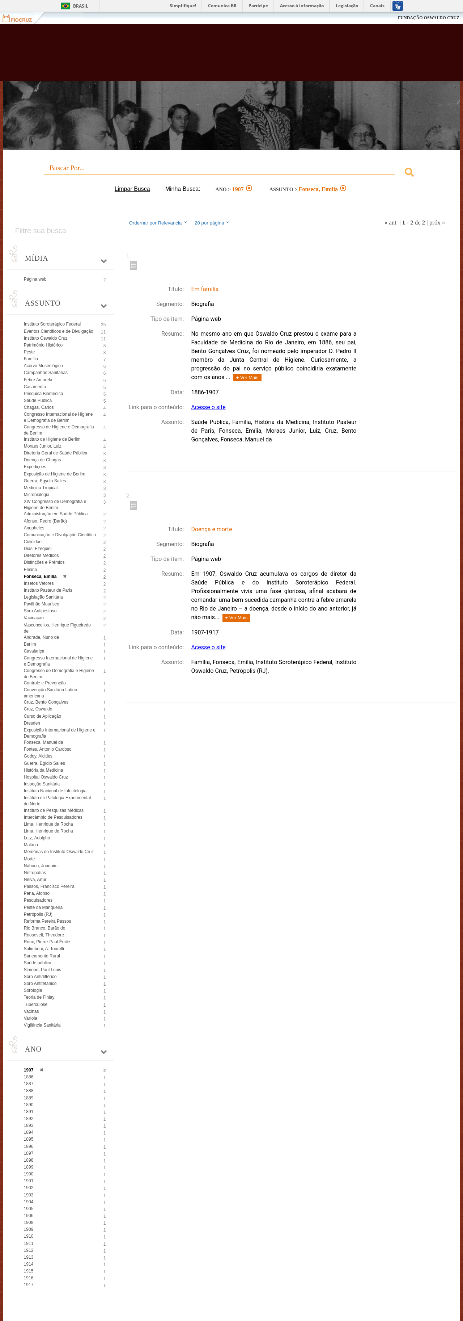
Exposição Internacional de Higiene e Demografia (59, 733)
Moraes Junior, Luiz (42, 446)
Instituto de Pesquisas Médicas (54, 810)
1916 (29, 1277)
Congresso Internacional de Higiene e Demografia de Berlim (58, 417)
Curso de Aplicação (42, 716)
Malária (31, 844)
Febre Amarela (38, 379)
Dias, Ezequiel (38, 548)
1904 (29, 1201)
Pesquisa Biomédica (43, 393)
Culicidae (33, 541)
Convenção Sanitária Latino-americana (51, 693)
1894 (29, 1132)
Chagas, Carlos (39, 407)
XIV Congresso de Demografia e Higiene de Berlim (55, 504)
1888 (29, 1090)
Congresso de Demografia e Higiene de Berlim (59, 673)
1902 (29, 1187)
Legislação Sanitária (43, 597)
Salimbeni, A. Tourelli (44, 948)
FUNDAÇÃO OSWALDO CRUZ (428, 17)
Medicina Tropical (41, 487)
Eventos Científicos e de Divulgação (58, 331)
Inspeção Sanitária (42, 784)
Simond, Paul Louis (42, 969)
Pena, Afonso (37, 893)
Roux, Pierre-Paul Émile (47, 941)
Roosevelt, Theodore (44, 935)
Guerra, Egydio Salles (45, 480)
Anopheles (34, 528)
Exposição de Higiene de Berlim (54, 474)
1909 (29, 1229)
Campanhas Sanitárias (46, 372)
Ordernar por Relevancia (158, 223)
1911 (29, 1243)
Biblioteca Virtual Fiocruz (202, 56)
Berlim (30, 644)
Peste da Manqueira (43, 907)
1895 (29, 1139)
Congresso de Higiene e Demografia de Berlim (59, 430)
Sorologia (33, 990)
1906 (29, 1215)
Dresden (32, 723)
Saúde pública (37, 962)
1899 (29, 1167)
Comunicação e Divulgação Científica (60, 534)
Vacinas (31, 1011)
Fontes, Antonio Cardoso (48, 749)
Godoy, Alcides (38, 756)
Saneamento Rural (42, 956)
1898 (29, 1160)
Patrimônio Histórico (43, 345)
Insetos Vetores (39, 583)
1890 (29, 1104)
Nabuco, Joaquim (41, 865)
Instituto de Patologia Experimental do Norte (57, 800)
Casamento (35, 386)
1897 (29, 1153)
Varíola (30, 1018)
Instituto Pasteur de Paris (48, 590)
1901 (29, 1180)
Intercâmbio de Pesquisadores (53, 817)
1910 (29, 1236)
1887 (29, 1083)
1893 (29, 1125)
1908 (29, 1222)
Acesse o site (208, 407)
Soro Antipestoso (40, 610)
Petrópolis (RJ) (38, 914)
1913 (29, 1257)
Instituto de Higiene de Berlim (52, 439)
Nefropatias (35, 872)
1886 (29, 1076)
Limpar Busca (132, 189)
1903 (29, 1195)
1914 (29, 1264)
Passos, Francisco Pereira (49, 886)
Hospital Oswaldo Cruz (46, 777)
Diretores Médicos (41, 555)
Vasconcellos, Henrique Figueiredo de (57, 628)
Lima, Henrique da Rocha (48, 824)
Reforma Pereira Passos (47, 921)
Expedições (35, 466)
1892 (29, 1118)
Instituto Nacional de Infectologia (55, 790)
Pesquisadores (38, 900)
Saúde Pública (38, 400)
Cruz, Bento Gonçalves (46, 702)
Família (31, 358)
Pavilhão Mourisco (41, 604)
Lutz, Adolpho (37, 837)
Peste (29, 352)
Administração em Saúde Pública (56, 513)
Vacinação (34, 617)
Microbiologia (37, 494)
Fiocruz (21, 18)
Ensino (30, 569)
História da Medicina (43, 770)
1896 (29, 1146)
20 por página (212, 223)
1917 (29, 1284)
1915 (29, 1271)
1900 (29, 1174)
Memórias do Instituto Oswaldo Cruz (59, 851)
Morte (29, 858)
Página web (35, 279)
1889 (29, 1097)
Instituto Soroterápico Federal (52, 324)
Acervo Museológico (43, 365)
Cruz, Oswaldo (38, 709)
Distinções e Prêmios (44, 562)
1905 (29, 1208)
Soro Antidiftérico (40, 976)
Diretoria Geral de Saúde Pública (55, 453)
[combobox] (232, 173)
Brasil (80, 6)
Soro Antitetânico (40, 983)
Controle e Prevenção (45, 682)
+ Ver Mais (247, 377)
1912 (29, 1250)
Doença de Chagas (42, 459)
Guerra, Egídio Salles (44, 763)
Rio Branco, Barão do (44, 928)
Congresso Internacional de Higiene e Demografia (58, 661)
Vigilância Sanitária (42, 1025)
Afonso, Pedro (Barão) (45, 521)
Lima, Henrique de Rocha (48, 831)
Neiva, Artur (35, 879)
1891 (29, 1111)
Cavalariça (34, 651)
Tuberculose (36, 1004)
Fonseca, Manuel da (43, 742)
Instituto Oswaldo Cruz (46, 338)
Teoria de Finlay (39, 997)
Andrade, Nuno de (41, 637)
